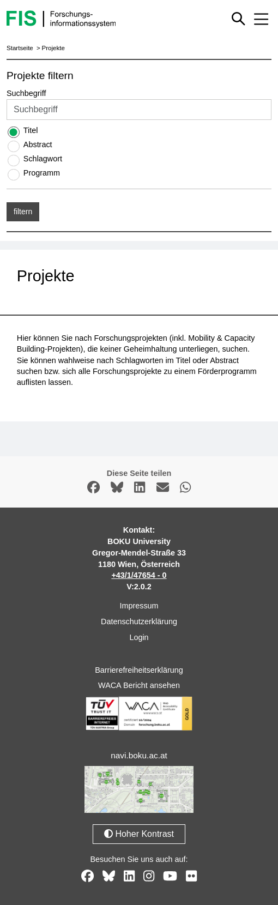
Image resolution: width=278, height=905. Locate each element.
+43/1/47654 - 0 (138, 575)
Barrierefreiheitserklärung (139, 670)
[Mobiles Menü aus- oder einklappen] (261, 19)
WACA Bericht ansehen (139, 685)
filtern (23, 211)
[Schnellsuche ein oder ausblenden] (238, 18)
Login (138, 637)
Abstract (37, 144)
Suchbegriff (26, 93)
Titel (30, 130)
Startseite (20, 48)
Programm (41, 172)
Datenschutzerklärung (139, 621)
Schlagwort (42, 158)
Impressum (138, 605)
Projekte (53, 48)
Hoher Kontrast (139, 833)
